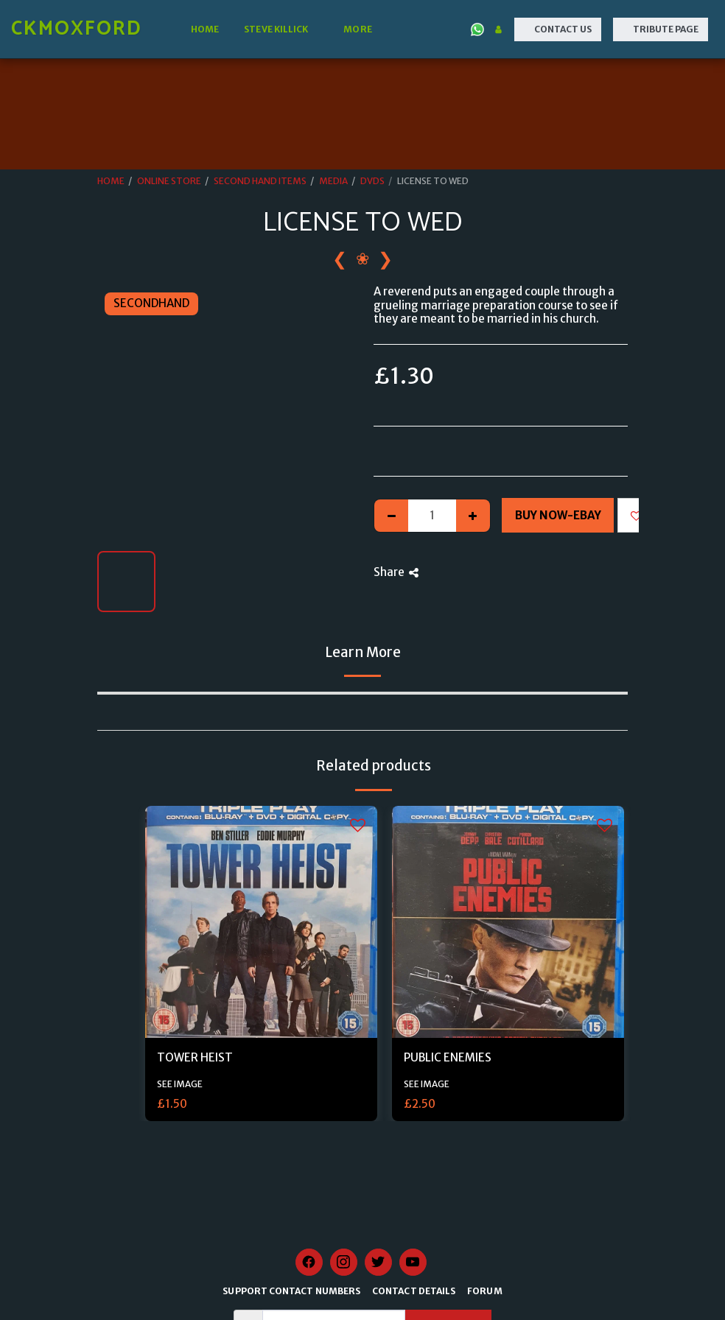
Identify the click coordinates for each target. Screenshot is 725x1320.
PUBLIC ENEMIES (447, 1057)
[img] (261, 922)
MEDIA (333, 180)
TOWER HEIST (195, 1057)
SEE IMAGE (180, 1083)
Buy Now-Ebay (558, 515)
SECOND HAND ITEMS (260, 180)
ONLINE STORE (169, 180)
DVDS (372, 180)
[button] (281, 29)
